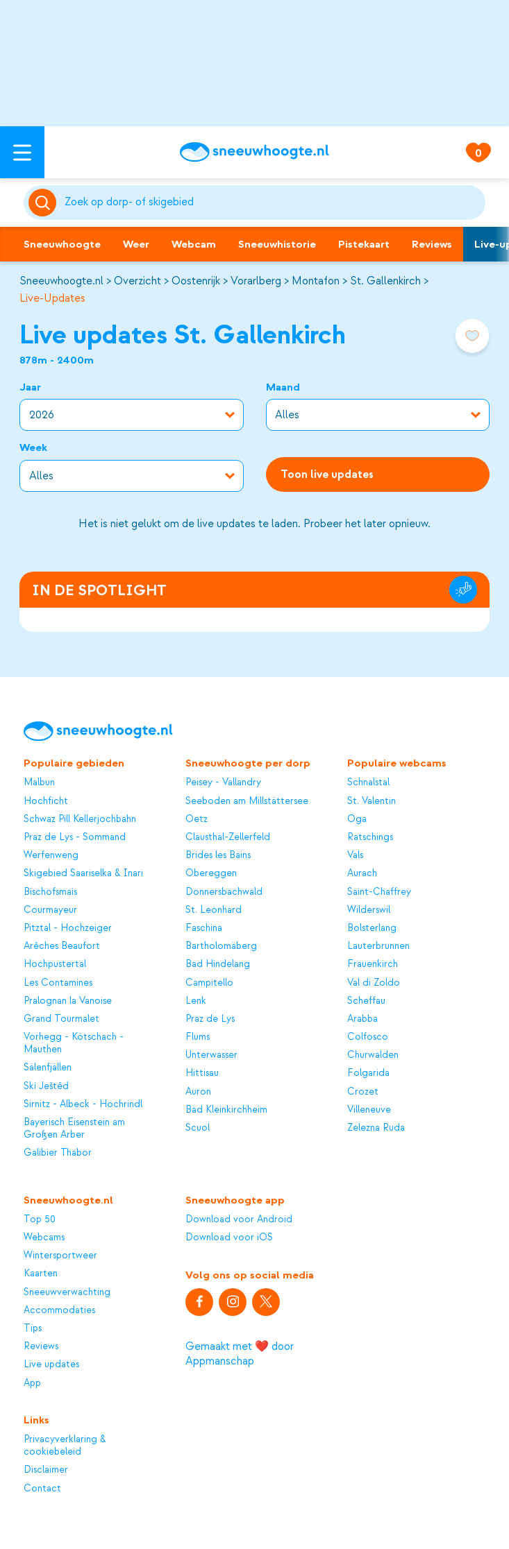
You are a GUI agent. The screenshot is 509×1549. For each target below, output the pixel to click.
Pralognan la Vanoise (68, 1001)
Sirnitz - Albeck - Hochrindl (83, 1104)
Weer (136, 244)
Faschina (203, 928)
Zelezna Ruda (376, 1127)
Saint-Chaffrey (379, 892)
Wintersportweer (60, 1255)
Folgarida (368, 1073)
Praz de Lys (210, 1019)
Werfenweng (51, 855)
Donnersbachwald (223, 892)
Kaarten (41, 1273)
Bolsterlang (372, 928)
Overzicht (137, 281)
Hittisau (202, 1073)
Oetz (196, 819)
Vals (355, 855)
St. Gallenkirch (385, 281)
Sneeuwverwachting (67, 1292)
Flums (197, 1037)
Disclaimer (46, 1469)
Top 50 (40, 1219)
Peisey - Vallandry (223, 782)
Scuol (197, 1127)
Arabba (362, 1019)
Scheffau (366, 1001)
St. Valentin (371, 801)
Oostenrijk (196, 281)
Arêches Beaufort (62, 946)
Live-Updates (52, 298)
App (32, 1383)
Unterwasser (211, 1055)
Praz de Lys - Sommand (75, 837)
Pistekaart (364, 244)
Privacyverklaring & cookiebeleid (65, 1445)
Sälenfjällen (48, 1067)
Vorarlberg (256, 281)
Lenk (195, 1001)
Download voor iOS (229, 1237)
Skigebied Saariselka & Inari (83, 873)
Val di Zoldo (373, 983)
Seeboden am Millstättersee (246, 801)
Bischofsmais (50, 892)
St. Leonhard (213, 910)
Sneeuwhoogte (62, 244)
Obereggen (211, 873)
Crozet (362, 1091)
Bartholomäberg (221, 946)
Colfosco (367, 1037)
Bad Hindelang (217, 964)
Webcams (44, 1237)
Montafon (316, 281)
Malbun (39, 782)
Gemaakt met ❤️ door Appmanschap (239, 1354)
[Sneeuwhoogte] (254, 152)
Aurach (362, 873)
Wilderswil (368, 910)
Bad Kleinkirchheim (226, 1109)
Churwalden (373, 1055)
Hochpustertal (55, 964)
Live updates (51, 1364)
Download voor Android (238, 1219)
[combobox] (272, 202)
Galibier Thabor (58, 1152)
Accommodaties (59, 1310)
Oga (357, 819)
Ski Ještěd (46, 1086)
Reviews (432, 244)
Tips (33, 1328)
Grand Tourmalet (61, 1019)
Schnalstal (368, 782)
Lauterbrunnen (378, 946)
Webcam (194, 244)
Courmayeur (50, 910)
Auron (198, 1091)
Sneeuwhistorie (277, 244)
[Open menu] (22, 152)
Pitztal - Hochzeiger (68, 928)
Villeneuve (369, 1109)
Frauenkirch (372, 964)
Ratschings (370, 837)
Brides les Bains (218, 855)
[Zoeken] (272, 202)
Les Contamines (58, 983)
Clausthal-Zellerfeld (227, 837)
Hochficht (46, 801)
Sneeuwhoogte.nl (61, 281)
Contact (42, 1488)
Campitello (209, 983)
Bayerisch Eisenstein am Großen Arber (74, 1128)
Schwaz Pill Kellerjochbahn (80, 819)
